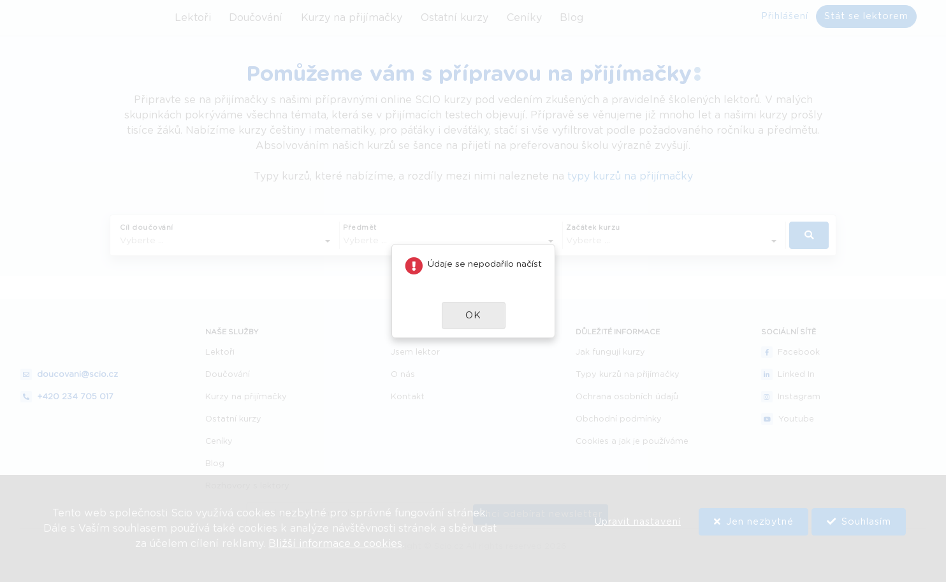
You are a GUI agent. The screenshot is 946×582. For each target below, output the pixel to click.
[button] (474, 315)
